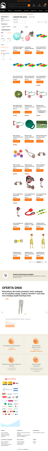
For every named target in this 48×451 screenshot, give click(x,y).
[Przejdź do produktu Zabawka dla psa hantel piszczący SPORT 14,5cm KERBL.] (18, 241)
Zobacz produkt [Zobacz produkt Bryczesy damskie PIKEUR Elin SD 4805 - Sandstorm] (10, 325)
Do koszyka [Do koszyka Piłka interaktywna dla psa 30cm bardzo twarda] (39, 141)
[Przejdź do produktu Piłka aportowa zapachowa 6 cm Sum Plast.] (30, 94)
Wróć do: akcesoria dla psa (5, 27)
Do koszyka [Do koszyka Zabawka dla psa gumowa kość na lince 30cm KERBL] (39, 228)
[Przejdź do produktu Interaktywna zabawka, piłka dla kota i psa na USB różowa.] (30, 36)
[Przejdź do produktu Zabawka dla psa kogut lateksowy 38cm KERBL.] (41, 241)
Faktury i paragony (5, 441)
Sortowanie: (15, 19)
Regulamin (3, 436)
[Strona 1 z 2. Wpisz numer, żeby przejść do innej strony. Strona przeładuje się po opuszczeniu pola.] (41, 22)
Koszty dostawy (4, 443)
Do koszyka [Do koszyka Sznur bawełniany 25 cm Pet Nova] (16, 199)
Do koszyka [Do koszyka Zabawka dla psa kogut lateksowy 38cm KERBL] (39, 258)
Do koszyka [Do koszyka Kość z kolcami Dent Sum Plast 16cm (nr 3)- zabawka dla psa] (28, 81)
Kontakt (34, 441)
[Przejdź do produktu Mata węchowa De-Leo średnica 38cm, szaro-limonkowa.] (18, 94)
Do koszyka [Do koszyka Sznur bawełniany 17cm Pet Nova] (39, 170)
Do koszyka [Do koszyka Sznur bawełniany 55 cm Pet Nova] (16, 228)
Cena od (2, 38)
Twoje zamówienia (20, 441)
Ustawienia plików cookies (38, 432)
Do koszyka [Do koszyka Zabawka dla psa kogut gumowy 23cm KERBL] (28, 258)
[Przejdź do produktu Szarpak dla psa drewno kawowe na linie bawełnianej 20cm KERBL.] (30, 154)
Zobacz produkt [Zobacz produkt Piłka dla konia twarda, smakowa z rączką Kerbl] (29, 141)
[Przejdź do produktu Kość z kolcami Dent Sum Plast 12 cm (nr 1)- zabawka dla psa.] (41, 36)
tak (3, 56)
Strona (39, 21)
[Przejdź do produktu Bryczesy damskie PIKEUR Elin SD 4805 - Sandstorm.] (21, 308)
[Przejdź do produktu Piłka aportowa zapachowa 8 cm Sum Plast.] (18, 124)
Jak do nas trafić (4, 432)
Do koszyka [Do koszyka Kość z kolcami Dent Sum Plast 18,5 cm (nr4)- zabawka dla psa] (39, 81)
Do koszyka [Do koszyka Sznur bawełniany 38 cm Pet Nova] (39, 199)
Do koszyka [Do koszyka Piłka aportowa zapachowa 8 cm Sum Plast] (16, 141)
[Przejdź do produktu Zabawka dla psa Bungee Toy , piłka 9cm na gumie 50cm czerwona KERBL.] (30, 212)
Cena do (8, 38)
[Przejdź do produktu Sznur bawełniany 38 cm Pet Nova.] (41, 183)
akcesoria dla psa (22, 14)
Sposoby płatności (5, 445)
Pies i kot (16, 14)
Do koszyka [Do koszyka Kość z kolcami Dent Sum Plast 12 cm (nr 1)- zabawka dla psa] (39, 52)
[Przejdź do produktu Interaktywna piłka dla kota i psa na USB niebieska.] (18, 36)
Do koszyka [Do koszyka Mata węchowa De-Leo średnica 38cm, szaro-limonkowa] (16, 112)
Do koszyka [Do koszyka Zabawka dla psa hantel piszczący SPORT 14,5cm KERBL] (16, 258)
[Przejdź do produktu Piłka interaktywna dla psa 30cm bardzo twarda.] (41, 124)
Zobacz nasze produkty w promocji (24, 0)
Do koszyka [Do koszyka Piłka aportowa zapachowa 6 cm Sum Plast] (28, 112)
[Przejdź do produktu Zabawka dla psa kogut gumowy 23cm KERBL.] (30, 241)
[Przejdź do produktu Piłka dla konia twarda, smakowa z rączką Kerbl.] (30, 124)
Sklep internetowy (23, 449)
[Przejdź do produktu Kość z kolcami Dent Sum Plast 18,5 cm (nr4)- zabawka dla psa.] (41, 65)
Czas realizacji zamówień (6, 444)
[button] (29, 5)
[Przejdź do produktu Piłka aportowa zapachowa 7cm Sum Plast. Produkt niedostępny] (41, 94)
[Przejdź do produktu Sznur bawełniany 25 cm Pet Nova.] (18, 183)
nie (3, 59)
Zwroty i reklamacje (5, 433)
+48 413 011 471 (12, 349)
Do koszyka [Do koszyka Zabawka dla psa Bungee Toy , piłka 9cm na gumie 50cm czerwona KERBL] (28, 228)
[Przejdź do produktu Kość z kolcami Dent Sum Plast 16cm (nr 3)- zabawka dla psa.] (30, 65)
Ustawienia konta (20, 443)
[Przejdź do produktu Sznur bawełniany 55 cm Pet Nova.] (18, 212)
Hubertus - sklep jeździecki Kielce (7, 14)
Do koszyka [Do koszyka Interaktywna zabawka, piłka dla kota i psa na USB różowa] (28, 52)
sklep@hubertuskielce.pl (36, 351)
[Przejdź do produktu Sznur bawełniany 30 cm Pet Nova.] (30, 183)
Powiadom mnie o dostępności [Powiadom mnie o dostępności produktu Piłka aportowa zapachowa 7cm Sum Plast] (42, 111)
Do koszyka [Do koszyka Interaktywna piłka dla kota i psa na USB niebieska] (16, 52)
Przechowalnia (20, 444)
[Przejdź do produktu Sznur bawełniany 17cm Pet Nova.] (41, 154)
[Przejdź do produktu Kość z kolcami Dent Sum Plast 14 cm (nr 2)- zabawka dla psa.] (18, 65)
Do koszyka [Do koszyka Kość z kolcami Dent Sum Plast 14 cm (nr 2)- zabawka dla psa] (16, 81)
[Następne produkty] (40, 262)
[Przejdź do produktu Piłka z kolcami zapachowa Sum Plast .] (18, 154)
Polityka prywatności (5, 435)
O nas (34, 443)
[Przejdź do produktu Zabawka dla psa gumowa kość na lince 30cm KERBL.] (41, 212)
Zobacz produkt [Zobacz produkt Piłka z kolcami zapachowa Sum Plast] (17, 170)
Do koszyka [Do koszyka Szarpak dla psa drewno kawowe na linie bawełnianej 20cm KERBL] (28, 170)
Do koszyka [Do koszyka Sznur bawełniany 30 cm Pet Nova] (28, 199)
